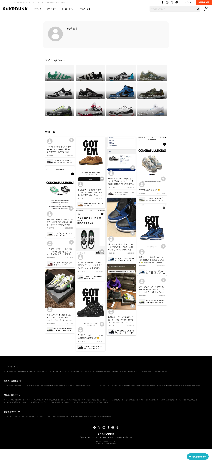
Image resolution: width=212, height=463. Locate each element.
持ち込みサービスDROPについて (86, 385)
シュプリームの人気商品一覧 (168, 400)
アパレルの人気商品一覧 (52, 400)
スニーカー (51, 9)
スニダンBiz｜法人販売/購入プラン (72, 371)
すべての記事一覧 (105, 416)
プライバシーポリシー (147, 371)
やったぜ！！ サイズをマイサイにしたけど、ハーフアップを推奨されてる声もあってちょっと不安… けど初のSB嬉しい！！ (90, 192)
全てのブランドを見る (101, 402)
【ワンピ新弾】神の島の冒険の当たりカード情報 (84, 416)
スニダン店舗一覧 (55, 371)
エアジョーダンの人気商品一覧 (148, 400)
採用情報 (164, 371)
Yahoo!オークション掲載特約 (182, 385)
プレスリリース (89, 371)
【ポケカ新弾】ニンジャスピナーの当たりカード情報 (51, 416)
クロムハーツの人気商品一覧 (30, 402)
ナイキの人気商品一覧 (131, 400)
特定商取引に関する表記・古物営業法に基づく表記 (111, 371)
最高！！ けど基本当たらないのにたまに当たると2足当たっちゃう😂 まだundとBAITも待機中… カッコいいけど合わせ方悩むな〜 (152, 260)
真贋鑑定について (20, 385)
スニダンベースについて (41, 371)
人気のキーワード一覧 (71, 402)
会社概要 (157, 371)
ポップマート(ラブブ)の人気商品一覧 (52, 402)
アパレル (37, 9)
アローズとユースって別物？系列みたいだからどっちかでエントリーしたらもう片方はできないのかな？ (151, 289)
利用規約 (152, 385)
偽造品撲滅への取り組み (25, 371)
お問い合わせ (196, 385)
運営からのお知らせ (142, 385)
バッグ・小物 (85, 9)
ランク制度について (33, 385)
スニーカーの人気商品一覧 (35, 400)
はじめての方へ (9, 385)
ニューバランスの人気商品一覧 (187, 400)
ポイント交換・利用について (49, 385)
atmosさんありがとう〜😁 (149, 190)
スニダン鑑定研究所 (10, 371)
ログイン (188, 2)
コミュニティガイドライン (115, 385)
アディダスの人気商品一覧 (12, 402)
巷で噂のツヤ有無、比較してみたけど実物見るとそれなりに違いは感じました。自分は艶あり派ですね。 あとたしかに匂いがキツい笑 (120, 247)
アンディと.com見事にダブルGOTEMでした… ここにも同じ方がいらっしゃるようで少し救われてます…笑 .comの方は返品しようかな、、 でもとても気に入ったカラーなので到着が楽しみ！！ (90, 265)
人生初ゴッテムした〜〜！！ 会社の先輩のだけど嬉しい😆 (90, 336)
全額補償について (129, 385)
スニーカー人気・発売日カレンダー (15, 400)
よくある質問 (101, 385)
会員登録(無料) (203, 2)
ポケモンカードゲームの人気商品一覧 (111, 400)
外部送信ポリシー (133, 371)
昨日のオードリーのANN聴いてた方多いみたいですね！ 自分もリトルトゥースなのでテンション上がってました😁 (120, 320)
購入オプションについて (66, 385)
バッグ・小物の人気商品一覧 (90, 400)
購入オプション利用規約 (164, 385)
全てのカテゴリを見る (86, 402)
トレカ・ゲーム (68, 9)
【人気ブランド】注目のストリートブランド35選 (19, 416)
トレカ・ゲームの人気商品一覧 (70, 400)
